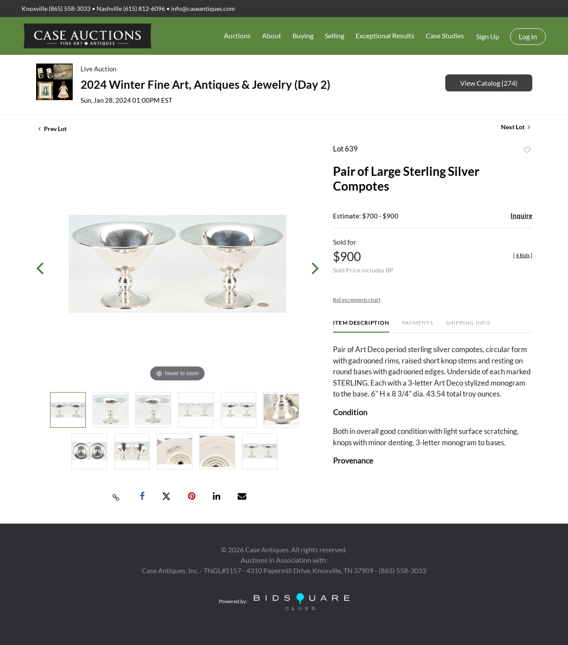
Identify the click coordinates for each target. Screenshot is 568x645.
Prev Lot (52, 128)
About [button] (271, 35)
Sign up (487, 36)
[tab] (361, 326)
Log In (528, 36)
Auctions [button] (237, 35)
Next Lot (515, 127)
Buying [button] (302, 35)
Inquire (521, 215)
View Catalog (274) (489, 83)
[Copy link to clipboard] (116, 496)
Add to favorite (527, 150)
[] (522, 255)
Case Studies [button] (445, 35)
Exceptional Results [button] (385, 35)
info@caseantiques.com (203, 8)
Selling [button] (334, 35)
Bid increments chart (356, 299)
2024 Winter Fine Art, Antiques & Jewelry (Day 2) (205, 84)
